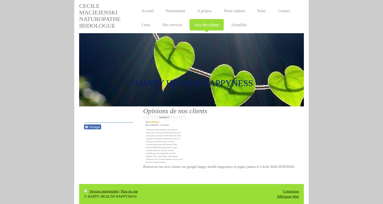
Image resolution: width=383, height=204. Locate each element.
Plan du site (129, 191)
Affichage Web (288, 196)
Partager (92, 127)
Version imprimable (101, 191)
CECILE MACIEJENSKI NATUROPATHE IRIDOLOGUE (100, 16)
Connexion (291, 191)
